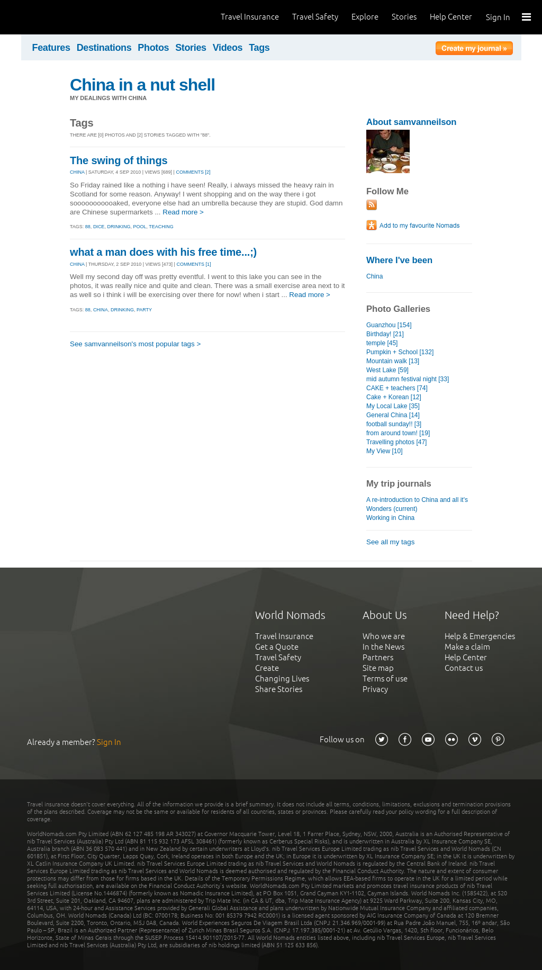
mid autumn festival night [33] (407, 379)
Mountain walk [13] (392, 361)
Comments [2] (193, 172)
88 (88, 226)
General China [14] (393, 415)
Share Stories (278, 689)
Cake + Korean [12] (393, 397)
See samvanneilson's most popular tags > (135, 344)
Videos (228, 47)
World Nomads (55, 17)
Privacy (375, 689)
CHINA (77, 172)
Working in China (390, 518)
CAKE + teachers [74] (397, 388)
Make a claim (467, 646)
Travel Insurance (250, 16)
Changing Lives (282, 678)
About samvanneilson (411, 122)
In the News (383, 646)
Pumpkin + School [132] (399, 352)
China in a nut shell (142, 84)
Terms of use (385, 678)
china (100, 309)
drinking (118, 226)
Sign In (498, 17)
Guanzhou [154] (389, 325)
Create (267, 667)
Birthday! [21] (385, 334)
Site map (378, 667)
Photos (153, 47)
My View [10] (384, 451)
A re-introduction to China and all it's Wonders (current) (417, 504)
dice (99, 226)
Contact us (464, 667)
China (374, 276)
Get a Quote (277, 646)
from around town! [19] (398, 433)
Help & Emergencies (480, 636)
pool (139, 226)
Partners (378, 657)
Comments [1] (193, 264)
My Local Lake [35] (393, 406)
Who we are (384, 636)
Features (51, 47)
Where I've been (399, 260)
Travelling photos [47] (396, 442)
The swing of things (118, 160)
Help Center (451, 16)
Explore (364, 16)
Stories (404, 16)
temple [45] (382, 343)
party (144, 309)
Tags (259, 47)
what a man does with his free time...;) (163, 252)
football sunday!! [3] (393, 424)
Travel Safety (315, 16)
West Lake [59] (387, 370)
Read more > (183, 212)
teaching (161, 226)
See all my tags (390, 542)
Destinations (104, 47)
